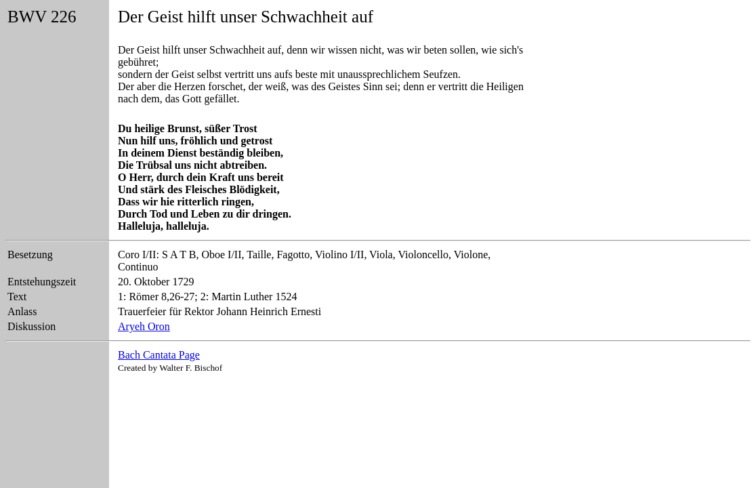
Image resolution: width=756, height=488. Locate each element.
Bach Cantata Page (159, 355)
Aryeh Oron (144, 326)
